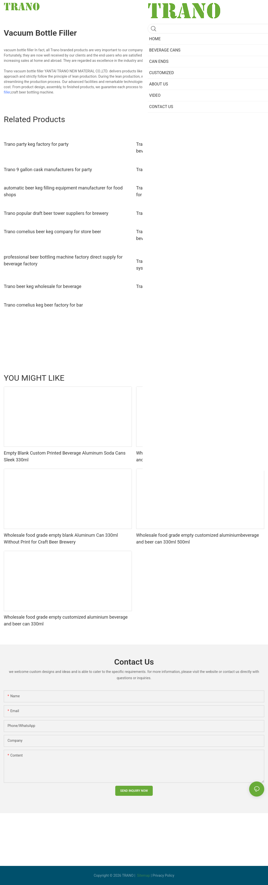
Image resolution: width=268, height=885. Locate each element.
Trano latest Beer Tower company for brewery (181, 213)
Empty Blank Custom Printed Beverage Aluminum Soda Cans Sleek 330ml (65, 456)
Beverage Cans (236, 378)
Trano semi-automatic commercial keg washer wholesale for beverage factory (196, 235)
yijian (258, 378)
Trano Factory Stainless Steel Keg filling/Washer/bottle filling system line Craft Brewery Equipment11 (197, 265)
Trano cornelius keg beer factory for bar (43, 305)
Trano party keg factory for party (36, 144)
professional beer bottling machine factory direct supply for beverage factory (63, 260)
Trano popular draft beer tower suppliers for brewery (56, 213)
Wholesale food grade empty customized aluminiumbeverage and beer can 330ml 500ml (197, 538)
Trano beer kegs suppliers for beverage (175, 169)
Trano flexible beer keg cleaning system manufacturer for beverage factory (193, 147)
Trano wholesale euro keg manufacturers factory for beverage (198, 286)
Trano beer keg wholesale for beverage (42, 286)
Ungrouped (211, 378)
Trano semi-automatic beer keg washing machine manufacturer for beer (199, 191)
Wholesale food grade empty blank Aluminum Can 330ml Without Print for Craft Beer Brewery (61, 538)
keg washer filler (226, 87)
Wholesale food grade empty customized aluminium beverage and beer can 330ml (66, 620)
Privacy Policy (163, 875)
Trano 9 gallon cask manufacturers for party (48, 169)
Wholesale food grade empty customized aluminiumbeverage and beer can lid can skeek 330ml (197, 456)
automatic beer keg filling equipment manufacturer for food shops (63, 191)
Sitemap (143, 875)
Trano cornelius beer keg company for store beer (52, 231)
